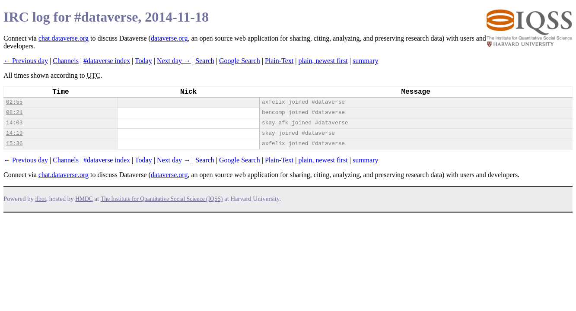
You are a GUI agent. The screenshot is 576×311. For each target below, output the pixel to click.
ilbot (40, 199)
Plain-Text (279, 60)
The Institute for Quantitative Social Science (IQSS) (162, 199)
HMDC (84, 199)
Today (143, 60)
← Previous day (25, 60)
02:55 (14, 102)
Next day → (174, 60)
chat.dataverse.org (63, 38)
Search (204, 60)
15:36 (14, 143)
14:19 (14, 133)
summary (366, 60)
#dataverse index (106, 60)
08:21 (14, 112)
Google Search (239, 60)
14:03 (14, 123)
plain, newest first (323, 60)
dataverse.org (169, 38)
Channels (66, 60)
